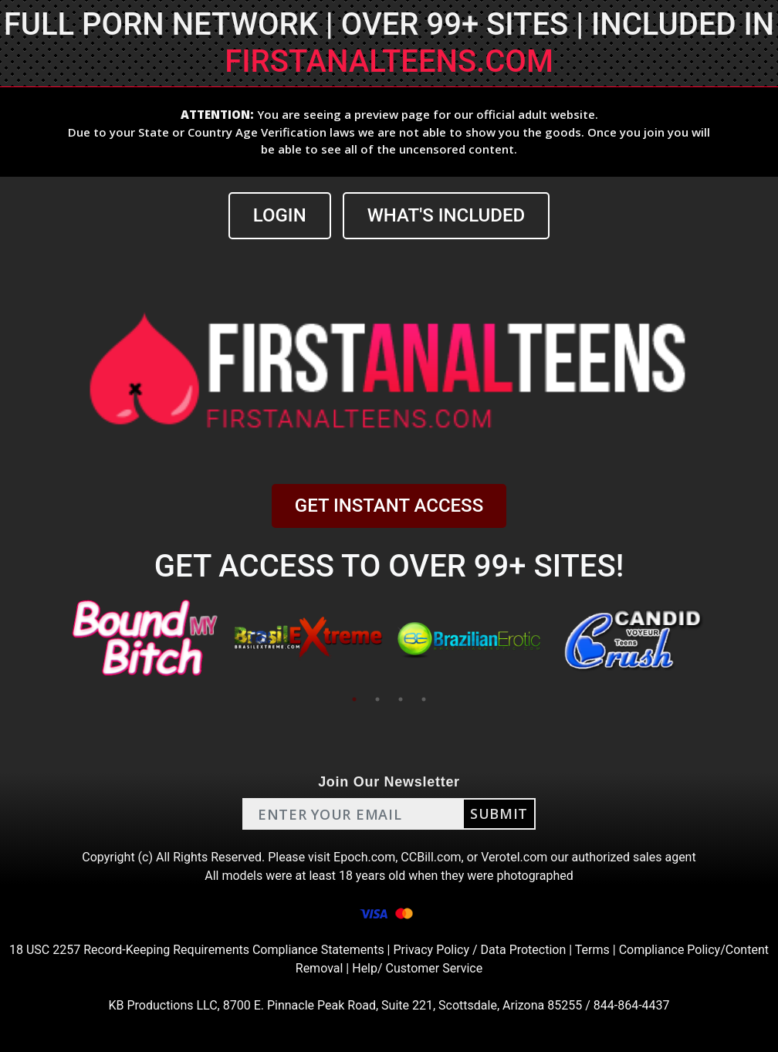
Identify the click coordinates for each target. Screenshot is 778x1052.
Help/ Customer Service (417, 968)
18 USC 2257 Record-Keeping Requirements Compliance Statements (196, 949)
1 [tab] (354, 699)
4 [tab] (423, 699)
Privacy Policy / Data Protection (479, 949)
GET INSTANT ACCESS (389, 505)
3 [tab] (400, 699)
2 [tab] (377, 699)
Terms (592, 949)
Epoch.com (364, 857)
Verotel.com (514, 857)
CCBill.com (431, 857)
